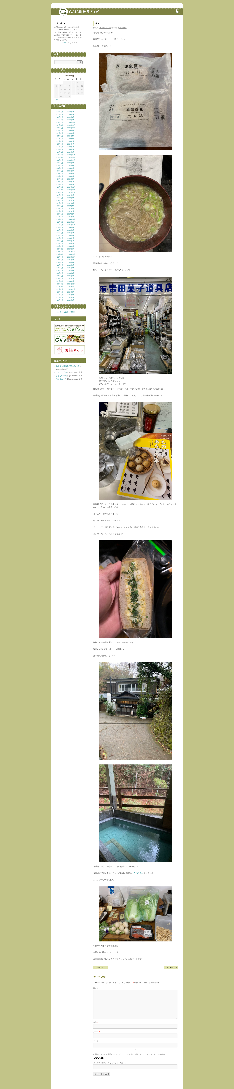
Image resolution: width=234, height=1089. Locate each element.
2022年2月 (59, 243)
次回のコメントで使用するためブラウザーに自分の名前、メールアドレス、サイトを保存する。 (131, 1054)
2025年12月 (60, 120)
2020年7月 (59, 295)
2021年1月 (59, 278)
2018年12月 (71, 155)
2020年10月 (60, 286)
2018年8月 (71, 165)
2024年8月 (59, 163)
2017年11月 (71, 190)
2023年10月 (60, 190)
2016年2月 (71, 246)
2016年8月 (71, 230)
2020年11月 (60, 284)
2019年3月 (71, 147)
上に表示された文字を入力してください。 (110, 1063)
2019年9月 (71, 130)
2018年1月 (71, 184)
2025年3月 (59, 144)
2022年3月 (59, 241)
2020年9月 (59, 289)
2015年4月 (71, 273)
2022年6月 (59, 233)
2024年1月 (59, 182)
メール (96, 1032)
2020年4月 (71, 112)
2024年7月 (59, 165)
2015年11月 (71, 254)
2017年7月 (71, 200)
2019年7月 (71, 136)
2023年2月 (59, 211)
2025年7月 (59, 133)
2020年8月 (59, 292)
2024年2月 (59, 179)
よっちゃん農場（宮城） (66, 312)
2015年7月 (71, 265)
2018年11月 (71, 157)
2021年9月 (59, 257)
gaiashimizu (122, 28)
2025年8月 (59, 130)
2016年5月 (71, 238)
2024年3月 (59, 176)
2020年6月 (59, 297)
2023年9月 (59, 192)
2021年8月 (59, 260)
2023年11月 (60, 187)
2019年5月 (71, 141)
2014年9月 (71, 292)
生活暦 (171, 967)
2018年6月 (71, 171)
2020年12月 (60, 281)
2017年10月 (71, 192)
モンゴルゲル (61, 372)
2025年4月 (59, 141)
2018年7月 (71, 168)
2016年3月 (71, 243)
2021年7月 (59, 262)
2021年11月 (60, 251)
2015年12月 (71, 251)
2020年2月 (71, 117)
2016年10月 (71, 225)
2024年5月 (59, 171)
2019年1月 (71, 152)
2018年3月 (71, 179)
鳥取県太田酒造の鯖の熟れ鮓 (67, 366)
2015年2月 (71, 278)
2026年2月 (59, 114)
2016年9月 (71, 227)
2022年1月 (59, 246)
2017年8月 (71, 198)
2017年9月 (71, 195)
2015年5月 (71, 270)
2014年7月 (71, 297)
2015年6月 (71, 268)
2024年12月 (60, 152)
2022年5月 (59, 235)
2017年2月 (71, 214)
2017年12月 (71, 187)
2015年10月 (71, 257)
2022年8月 (59, 227)
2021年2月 (59, 276)
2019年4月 (71, 144)
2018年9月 (71, 163)
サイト (95, 1041)
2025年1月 (59, 149)
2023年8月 (59, 195)
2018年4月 (71, 176)
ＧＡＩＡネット (61, 43)
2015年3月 (71, 276)
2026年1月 (59, 117)
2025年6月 (59, 136)
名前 (95, 1022)
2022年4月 (59, 238)
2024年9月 (59, 160)
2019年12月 (71, 122)
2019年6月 (71, 138)
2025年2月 (59, 147)
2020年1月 (71, 120)
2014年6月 (71, 300)
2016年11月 (71, 222)
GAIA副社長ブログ (73, 9)
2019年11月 (71, 125)
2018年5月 (71, 173)
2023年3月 (59, 208)
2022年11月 (60, 219)
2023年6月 (59, 200)
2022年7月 (59, 230)
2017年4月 (71, 208)
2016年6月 (71, 235)
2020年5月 (59, 300)
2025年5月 (59, 138)
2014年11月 (71, 286)
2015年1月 (71, 281)
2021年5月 (59, 268)
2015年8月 (71, 262)
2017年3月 (71, 211)
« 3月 (56, 100)
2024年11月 (60, 155)
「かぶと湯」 (138, 873)
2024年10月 (60, 157)
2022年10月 (60, 222)
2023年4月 (59, 206)
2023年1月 (59, 214)
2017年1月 (71, 217)
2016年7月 (71, 233)
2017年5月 (71, 206)
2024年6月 (59, 168)
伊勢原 (100, 967)
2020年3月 (71, 114)
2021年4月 (59, 270)
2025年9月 (59, 128)
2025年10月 (60, 125)
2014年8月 (71, 295)
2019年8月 (71, 133)
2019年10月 (71, 128)
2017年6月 (71, 203)
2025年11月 (60, 122)
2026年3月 (59, 112)
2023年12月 (60, 184)
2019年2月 (71, 149)
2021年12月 (60, 249)
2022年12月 (60, 217)
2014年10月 (71, 289)
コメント (96, 988)
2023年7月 (59, 198)
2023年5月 (59, 203)
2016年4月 (71, 241)
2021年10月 (60, 254)
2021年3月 (59, 273)
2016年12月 (71, 219)
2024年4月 (59, 173)
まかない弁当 (61, 376)
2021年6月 (59, 265)
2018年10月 (71, 160)
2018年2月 (71, 182)
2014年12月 (71, 284)
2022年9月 (59, 225)
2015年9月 (71, 260)
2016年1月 (71, 249)
